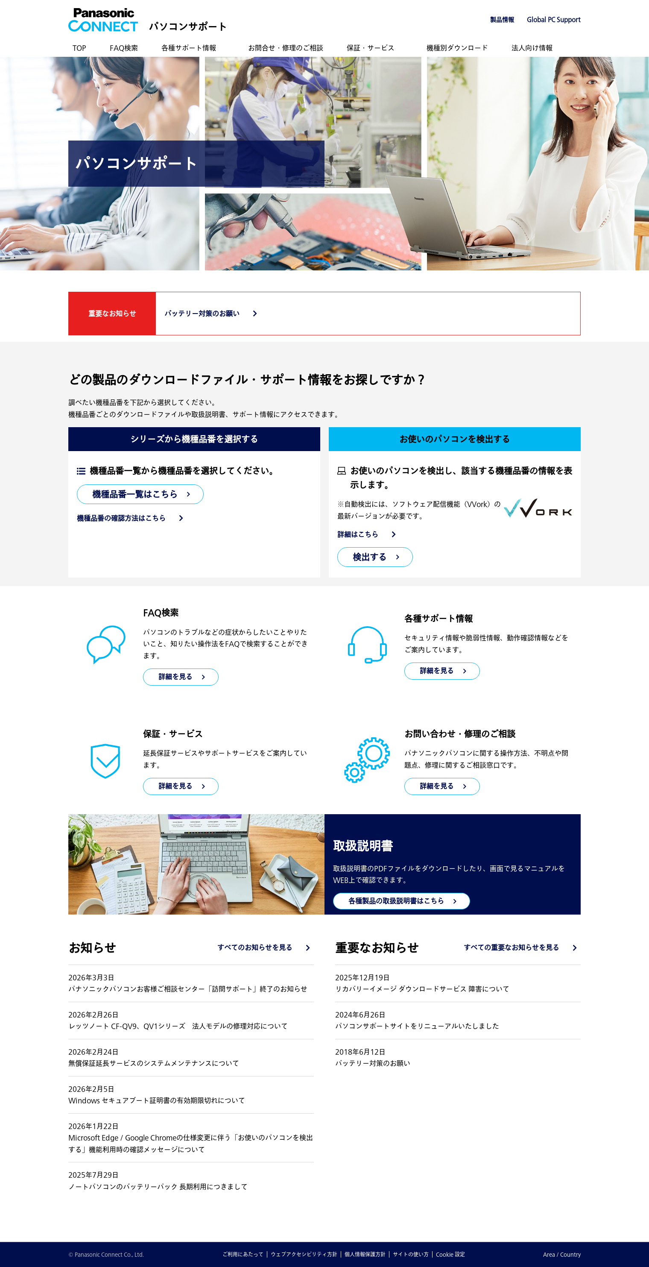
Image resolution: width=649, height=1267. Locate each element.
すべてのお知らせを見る (254, 947)
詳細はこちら (357, 534)
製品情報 (502, 20)
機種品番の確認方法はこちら (121, 518)
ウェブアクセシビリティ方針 (304, 1254)
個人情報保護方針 (365, 1254)
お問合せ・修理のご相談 (285, 47)
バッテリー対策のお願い (202, 313)
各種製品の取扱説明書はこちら (396, 900)
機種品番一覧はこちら (135, 494)
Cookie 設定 (450, 1254)
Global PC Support (554, 20)
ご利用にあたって (242, 1254)
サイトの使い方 (411, 1254)
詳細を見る (437, 670)
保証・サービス (371, 47)
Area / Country (562, 1254)
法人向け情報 (532, 47)
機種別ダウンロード (457, 47)
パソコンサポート (188, 27)
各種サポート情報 (188, 47)
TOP (79, 47)
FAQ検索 (124, 47)
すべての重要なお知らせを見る (511, 947)
